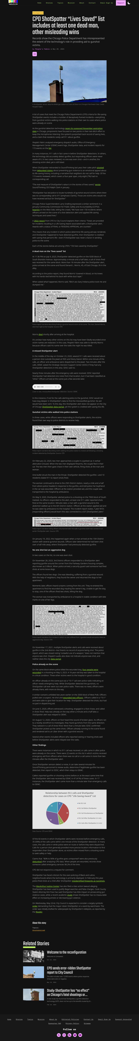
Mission (41, 1019)
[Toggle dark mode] (129, 2)
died (41, 333)
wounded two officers (73, 696)
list (50, 147)
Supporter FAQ (54, 1023)
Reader (39, 910)
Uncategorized (38, 11)
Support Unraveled (123, 1019)
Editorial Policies (70, 1019)
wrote (97, 183)
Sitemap (87, 1023)
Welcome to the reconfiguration (69, 951)
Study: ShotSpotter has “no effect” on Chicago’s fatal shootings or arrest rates (69, 993)
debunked (37, 860)
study (69, 893)
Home (9, 1019)
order (35, 904)
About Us (53, 1019)
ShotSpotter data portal (53, 405)
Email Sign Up (104, 1019)
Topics (30, 1019)
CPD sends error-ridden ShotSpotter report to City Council (69, 970)
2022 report (39, 219)
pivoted (100, 166)
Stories (19, 1019)
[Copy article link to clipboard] (34, 53)
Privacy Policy (72, 1023)
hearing (36, 208)
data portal (56, 657)
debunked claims (45, 169)
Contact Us (88, 1019)
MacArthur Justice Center (47, 885)
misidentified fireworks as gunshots (88, 879)
